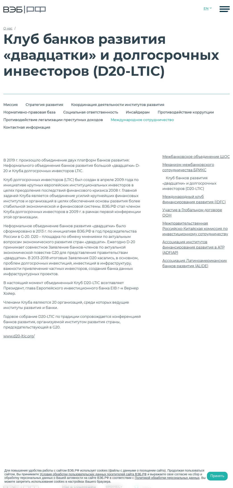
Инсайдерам (138, 112)
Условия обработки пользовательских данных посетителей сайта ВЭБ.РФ (93, 474)
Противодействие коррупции (186, 112)
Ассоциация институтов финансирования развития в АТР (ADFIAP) (193, 247)
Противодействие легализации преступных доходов (53, 120)
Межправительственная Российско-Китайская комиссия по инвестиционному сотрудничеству (195, 228)
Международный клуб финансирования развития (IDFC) (194, 199)
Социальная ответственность (90, 112)
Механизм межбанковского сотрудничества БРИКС (188, 167)
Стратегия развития (44, 105)
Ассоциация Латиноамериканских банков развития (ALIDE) (194, 263)
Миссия (10, 105)
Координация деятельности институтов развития (117, 105)
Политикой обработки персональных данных (167, 478)
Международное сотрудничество (142, 120)
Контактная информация (26, 127)
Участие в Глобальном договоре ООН (192, 212)
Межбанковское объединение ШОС (196, 157)
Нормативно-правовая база (29, 112)
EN (206, 8)
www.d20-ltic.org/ (19, 336)
